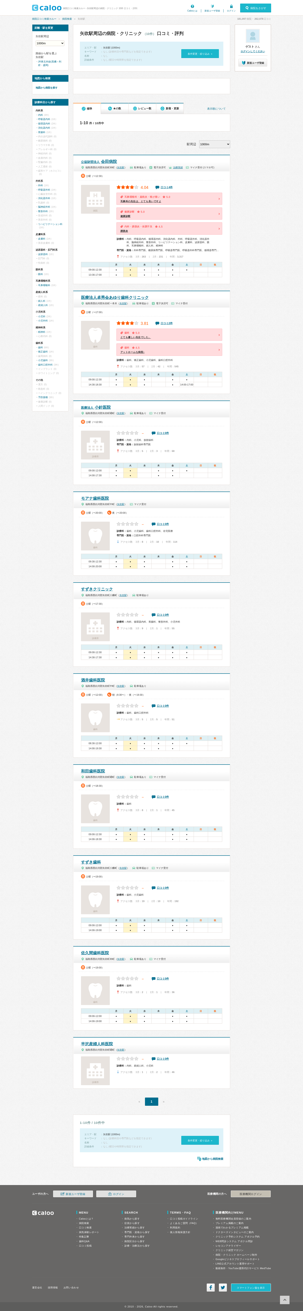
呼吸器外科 (44, 189)
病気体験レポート (89, 1232)
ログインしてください (253, 51)
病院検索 (67, 18)
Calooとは (192, 11)
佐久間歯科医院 (95, 953)
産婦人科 (43, 305)
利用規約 (175, 1227)
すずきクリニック (97, 589)
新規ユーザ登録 (212, 11)
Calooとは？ (86, 1218)
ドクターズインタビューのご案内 (235, 1232)
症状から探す (132, 1223)
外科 (40, 185)
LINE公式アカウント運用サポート (235, 1263)
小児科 (41, 316)
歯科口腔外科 (45, 364)
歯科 (40, 347)
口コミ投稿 (85, 1245)
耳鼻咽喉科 (44, 285)
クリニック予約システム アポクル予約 (238, 1236)
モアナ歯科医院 (95, 498)
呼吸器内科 (44, 119)
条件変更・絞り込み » (200, 53)
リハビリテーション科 (50, 224)
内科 (40, 115)
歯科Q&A (84, 1241)
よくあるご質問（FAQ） (184, 1223)
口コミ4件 (167, 187)
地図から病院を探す (47, 87)
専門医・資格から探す (137, 1232)
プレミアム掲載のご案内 (230, 1223)
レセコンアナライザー (228, 1245)
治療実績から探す (134, 1227)
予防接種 (43, 397)
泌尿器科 (43, 254)
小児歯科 (43, 360)
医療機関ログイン (251, 1194)
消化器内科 (44, 127)
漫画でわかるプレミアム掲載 (232, 1227)
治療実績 (178, 167)
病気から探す (132, 1218)
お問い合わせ (71, 1287)
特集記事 (84, 1236)
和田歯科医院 (93, 771)
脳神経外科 (44, 206)
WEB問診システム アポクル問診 (234, 1241)
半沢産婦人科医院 (97, 1044)
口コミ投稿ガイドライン (184, 1218)
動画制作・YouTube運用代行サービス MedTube (243, 1268)
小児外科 (43, 320)
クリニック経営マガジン (230, 1250)
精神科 (41, 332)
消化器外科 (44, 198)
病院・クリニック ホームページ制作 (236, 1254)
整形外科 (43, 211)
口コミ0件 (163, 433)
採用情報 (53, 1287)
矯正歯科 (43, 351)
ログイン (231, 11)
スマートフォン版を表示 (251, 1287)
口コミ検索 (85, 1227)
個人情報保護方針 (180, 1232)
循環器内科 (44, 123)
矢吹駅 (120, 167)
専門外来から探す (134, 1236)
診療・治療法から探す (137, 1245)
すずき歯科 (91, 862)
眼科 (40, 274)
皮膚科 (41, 238)
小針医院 (96, 407)
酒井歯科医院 (93, 680)
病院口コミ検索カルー (44, 18)
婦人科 (41, 301)
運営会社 (37, 1287)
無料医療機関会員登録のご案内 (233, 1218)
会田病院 (99, 161)
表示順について (216, 108)
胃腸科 (41, 132)
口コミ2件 (167, 323)
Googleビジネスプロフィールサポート (238, 1259)
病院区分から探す (134, 1241)
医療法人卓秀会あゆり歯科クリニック (115, 297)
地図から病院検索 (212, 1158)
